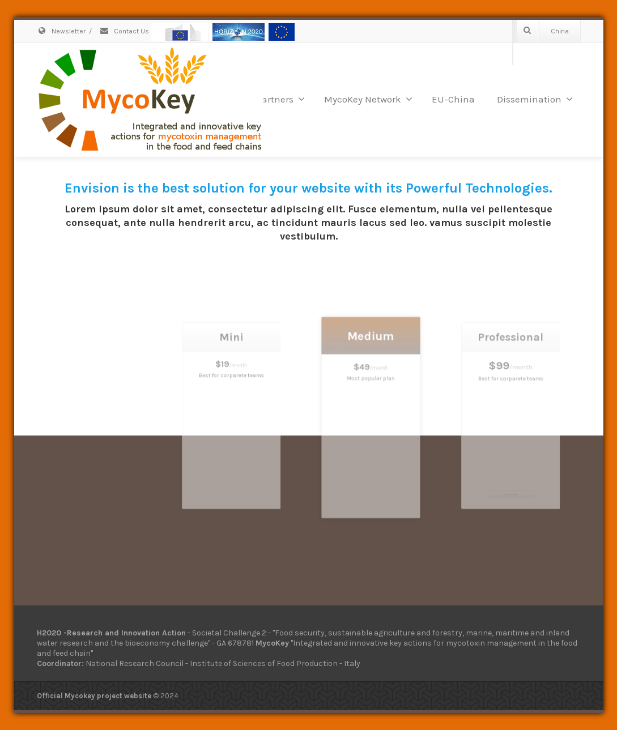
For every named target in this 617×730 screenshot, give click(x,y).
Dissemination (535, 99)
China (560, 31)
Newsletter (61, 31)
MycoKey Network (368, 99)
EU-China (453, 99)
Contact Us (124, 31)
